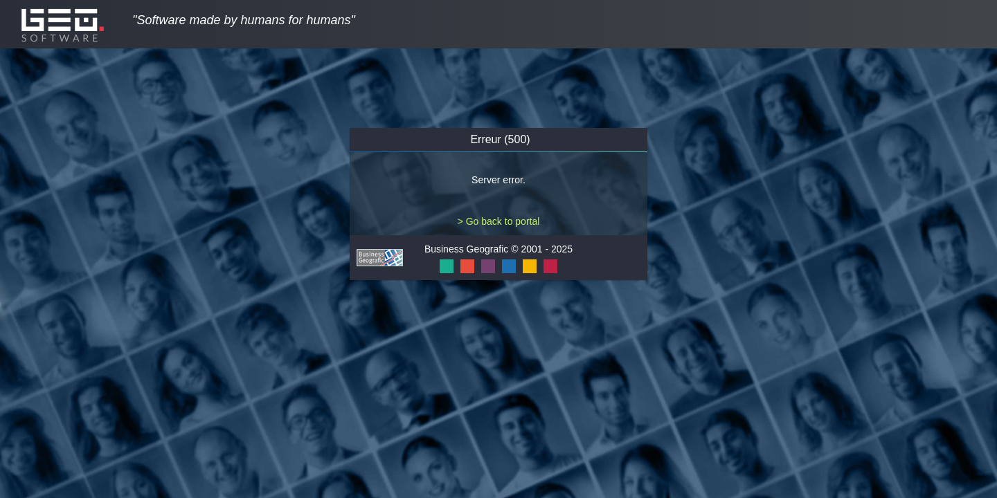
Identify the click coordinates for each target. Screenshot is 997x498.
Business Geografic (466, 249)
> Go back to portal (499, 221)
